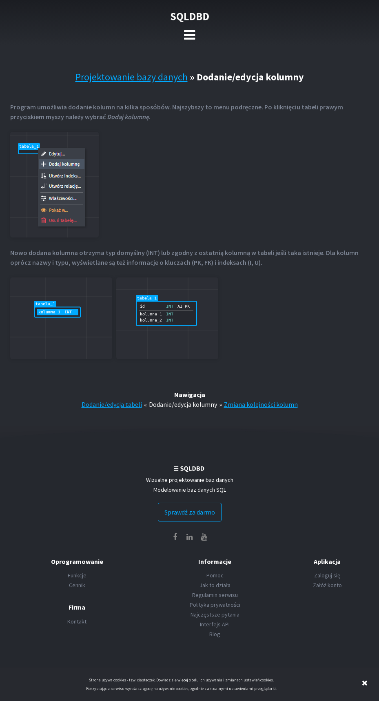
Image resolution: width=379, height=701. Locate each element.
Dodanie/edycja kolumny (183, 404)
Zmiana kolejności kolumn (261, 404)
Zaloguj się (327, 575)
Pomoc (215, 575)
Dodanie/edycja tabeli (112, 404)
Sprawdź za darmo (189, 512)
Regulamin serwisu (215, 595)
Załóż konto (327, 585)
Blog (214, 634)
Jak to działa (215, 585)
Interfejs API (215, 624)
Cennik (77, 585)
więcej (182, 680)
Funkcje (77, 575)
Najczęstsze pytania (215, 614)
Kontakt (76, 621)
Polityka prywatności (215, 604)
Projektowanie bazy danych (131, 77)
